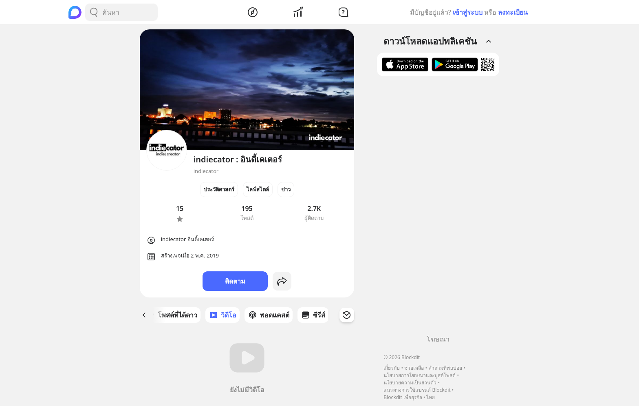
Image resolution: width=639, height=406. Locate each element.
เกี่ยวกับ (391, 367)
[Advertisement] (438, 208)
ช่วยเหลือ (414, 367)
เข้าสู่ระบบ (468, 12)
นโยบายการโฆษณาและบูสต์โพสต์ (419, 375)
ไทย (430, 397)
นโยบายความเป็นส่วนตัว (409, 382)
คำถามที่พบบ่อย (445, 367)
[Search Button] (94, 12)
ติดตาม (235, 281)
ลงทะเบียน (513, 12)
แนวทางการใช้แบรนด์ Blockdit (416, 389)
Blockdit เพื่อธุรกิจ (402, 397)
